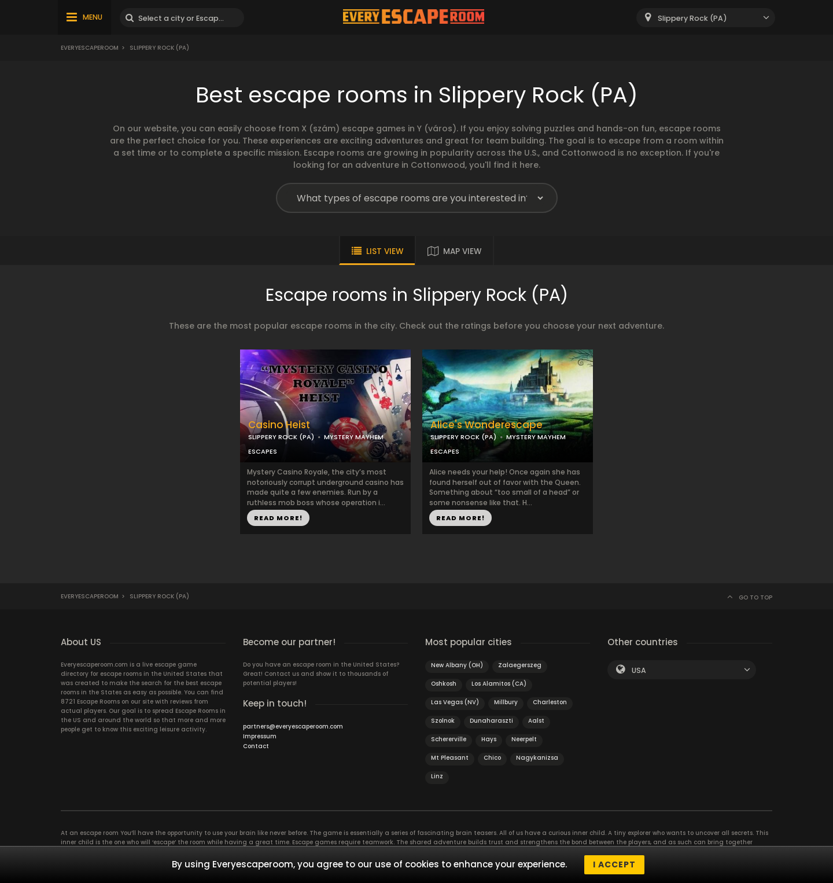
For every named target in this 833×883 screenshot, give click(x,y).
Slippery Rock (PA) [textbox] (692, 18)
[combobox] (705, 17)
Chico (492, 757)
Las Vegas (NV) (455, 702)
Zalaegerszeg (519, 665)
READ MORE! (278, 518)
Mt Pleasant (450, 757)
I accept (614, 864)
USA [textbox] (639, 670)
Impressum (260, 736)
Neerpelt (524, 739)
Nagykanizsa (537, 757)
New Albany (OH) (457, 665)
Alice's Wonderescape (486, 425)
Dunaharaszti (491, 720)
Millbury (506, 702)
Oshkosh (443, 683)
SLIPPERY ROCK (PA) (281, 437)
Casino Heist (279, 425)
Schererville (448, 739)
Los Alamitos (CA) (498, 683)
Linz (437, 776)
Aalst (536, 720)
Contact (256, 746)
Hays (488, 739)
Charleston (550, 702)
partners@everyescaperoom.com (293, 726)
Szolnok (443, 720)
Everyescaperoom (90, 47)
